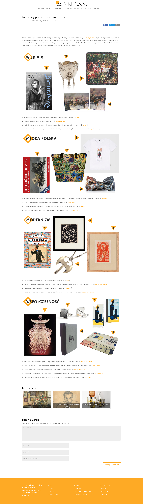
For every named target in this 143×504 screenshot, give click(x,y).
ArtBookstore (95, 129)
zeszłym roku (90, 38)
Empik (77, 117)
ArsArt (83, 206)
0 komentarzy (54, 21)
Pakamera (76, 210)
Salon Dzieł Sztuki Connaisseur (31, 490)
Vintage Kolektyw (79, 369)
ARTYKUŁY (49, 9)
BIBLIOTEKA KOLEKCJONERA (84, 491)
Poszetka (84, 125)
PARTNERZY (97, 9)
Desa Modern (96, 365)
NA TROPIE (58, 9)
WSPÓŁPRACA (54, 495)
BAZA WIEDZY (78, 9)
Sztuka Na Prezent (60, 121)
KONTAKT (104, 488)
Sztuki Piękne (35, 21)
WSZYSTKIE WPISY (81, 495)
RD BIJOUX (68, 288)
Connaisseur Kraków (101, 284)
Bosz (67, 280)
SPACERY (78, 488)
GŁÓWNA (41, 9)
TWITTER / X (105, 495)
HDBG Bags (71, 202)
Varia (48, 21)
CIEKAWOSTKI (68, 9)
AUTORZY (88, 9)
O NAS (51, 488)
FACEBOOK (104, 491)
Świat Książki (106, 199)
